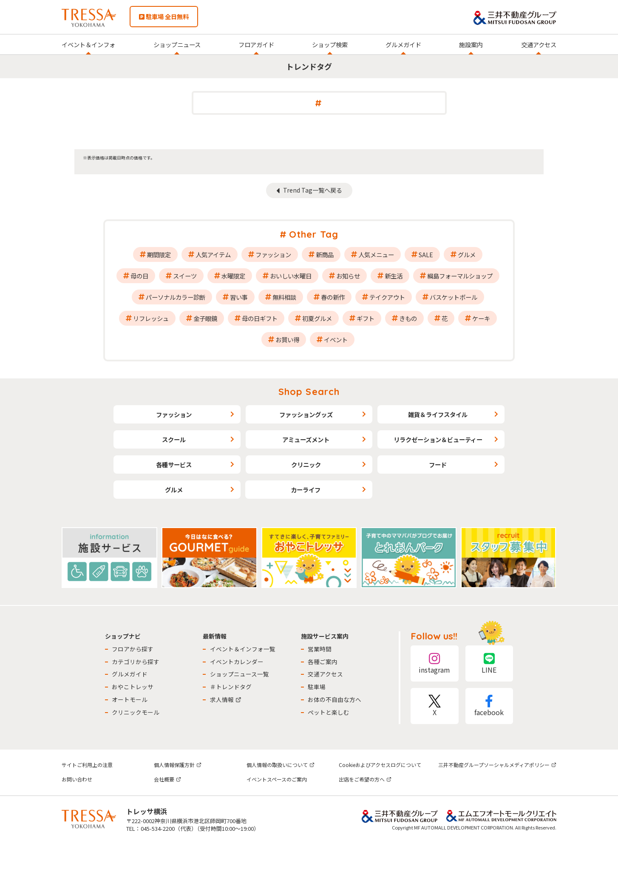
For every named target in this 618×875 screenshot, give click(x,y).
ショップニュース (177, 44)
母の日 (139, 275)
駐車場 (317, 686)
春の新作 (333, 297)
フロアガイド (256, 44)
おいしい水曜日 (291, 275)
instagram (434, 663)
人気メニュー (376, 254)
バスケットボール (453, 297)
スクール (174, 439)
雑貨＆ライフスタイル (438, 414)
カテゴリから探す (135, 661)
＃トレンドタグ (231, 686)
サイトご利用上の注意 (87, 764)
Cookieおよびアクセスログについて (380, 764)
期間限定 (159, 254)
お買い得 (287, 339)
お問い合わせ (77, 779)
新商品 (325, 254)
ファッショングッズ (306, 414)
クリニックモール (135, 712)
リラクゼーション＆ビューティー (438, 439)
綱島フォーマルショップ (460, 275)
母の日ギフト (260, 318)
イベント (336, 339)
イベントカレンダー (237, 661)
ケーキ (481, 318)
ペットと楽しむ (328, 712)
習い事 (239, 297)
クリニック (306, 464)
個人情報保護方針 (177, 764)
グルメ (467, 254)
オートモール (129, 699)
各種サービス (174, 464)
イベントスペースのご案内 (277, 779)
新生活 (394, 275)
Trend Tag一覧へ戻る (312, 190)
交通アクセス (538, 44)
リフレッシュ (151, 318)
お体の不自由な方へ (334, 699)
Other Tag (313, 234)
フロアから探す (132, 649)
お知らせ (348, 275)
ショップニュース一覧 (239, 674)
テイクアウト (387, 297)
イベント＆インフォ (88, 44)
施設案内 (471, 44)
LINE (489, 663)
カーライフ (305, 489)
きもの (408, 318)
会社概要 (167, 779)
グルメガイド (403, 44)
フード (438, 464)
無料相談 (284, 297)
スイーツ (185, 275)
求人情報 (225, 699)
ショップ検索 (330, 44)
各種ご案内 (322, 661)
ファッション (273, 254)
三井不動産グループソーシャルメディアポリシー (497, 764)
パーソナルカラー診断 (175, 297)
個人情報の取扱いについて (281, 764)
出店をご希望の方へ (365, 779)
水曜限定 (233, 275)
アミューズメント (305, 439)
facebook (489, 706)
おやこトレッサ (132, 686)
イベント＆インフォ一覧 (242, 649)
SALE (426, 254)
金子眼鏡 (205, 318)
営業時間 (320, 649)
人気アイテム (213, 254)
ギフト (365, 318)
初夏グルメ (317, 318)
